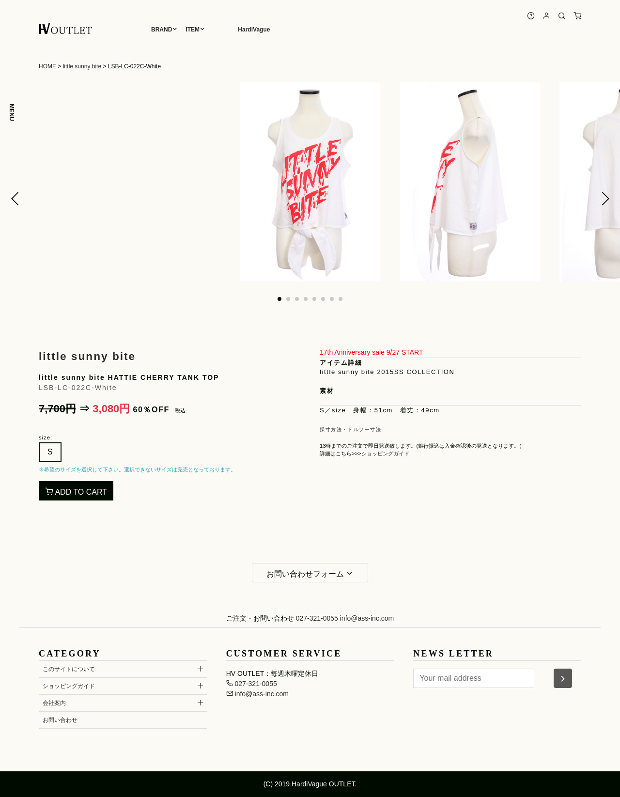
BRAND (161, 29)
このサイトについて (69, 669)
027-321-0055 (317, 618)
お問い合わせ (60, 720)
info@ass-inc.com (367, 618)
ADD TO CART (76, 491)
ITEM (193, 29)
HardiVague (254, 29)
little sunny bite (82, 66)
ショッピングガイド (385, 453)
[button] (15, 198)
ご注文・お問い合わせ (260, 618)
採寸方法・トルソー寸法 (351, 429)
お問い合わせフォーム (310, 573)
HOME (47, 66)
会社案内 (54, 703)
